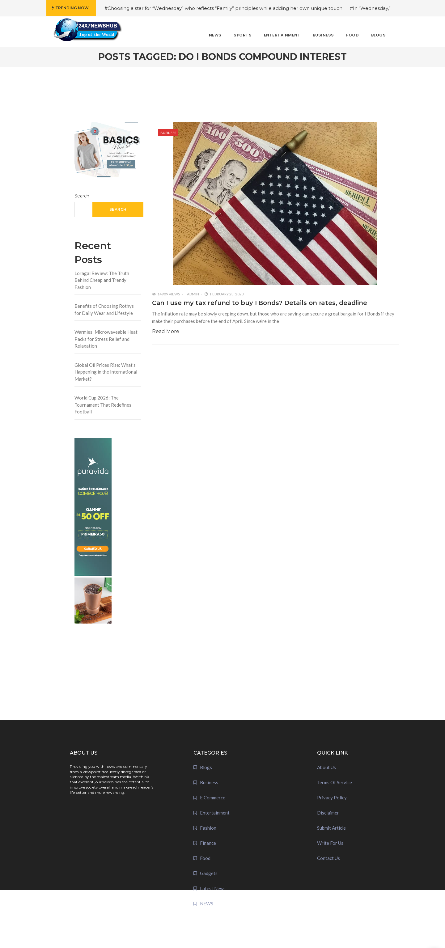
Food (205, 858)
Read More (165, 331)
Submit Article (331, 828)
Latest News (213, 888)
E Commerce (212, 797)
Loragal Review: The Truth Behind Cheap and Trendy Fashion (101, 280)
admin (193, 294)
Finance (208, 843)
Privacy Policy (332, 797)
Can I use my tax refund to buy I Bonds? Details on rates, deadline (259, 303)
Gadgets (209, 873)
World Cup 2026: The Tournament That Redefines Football (102, 404)
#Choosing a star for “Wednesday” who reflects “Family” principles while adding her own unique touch (223, 8)
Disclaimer (328, 812)
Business (168, 133)
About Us (326, 767)
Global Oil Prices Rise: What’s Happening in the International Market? (105, 372)
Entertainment (215, 812)
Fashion (208, 828)
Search (81, 196)
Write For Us (330, 843)
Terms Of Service (334, 782)
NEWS (206, 903)
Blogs (206, 767)
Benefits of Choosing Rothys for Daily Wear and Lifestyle (104, 309)
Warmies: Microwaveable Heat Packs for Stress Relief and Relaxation (106, 339)
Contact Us (328, 858)
